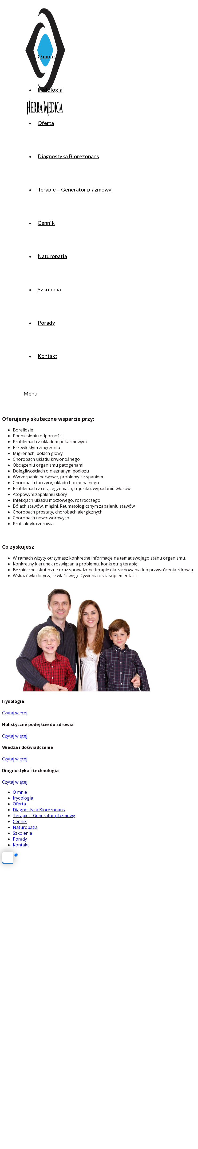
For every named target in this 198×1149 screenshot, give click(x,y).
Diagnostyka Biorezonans (39, 810)
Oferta (19, 804)
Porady (20, 839)
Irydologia (23, 798)
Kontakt (21, 845)
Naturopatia (25, 827)
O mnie (20, 792)
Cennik (20, 821)
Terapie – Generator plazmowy (44, 815)
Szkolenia (22, 833)
